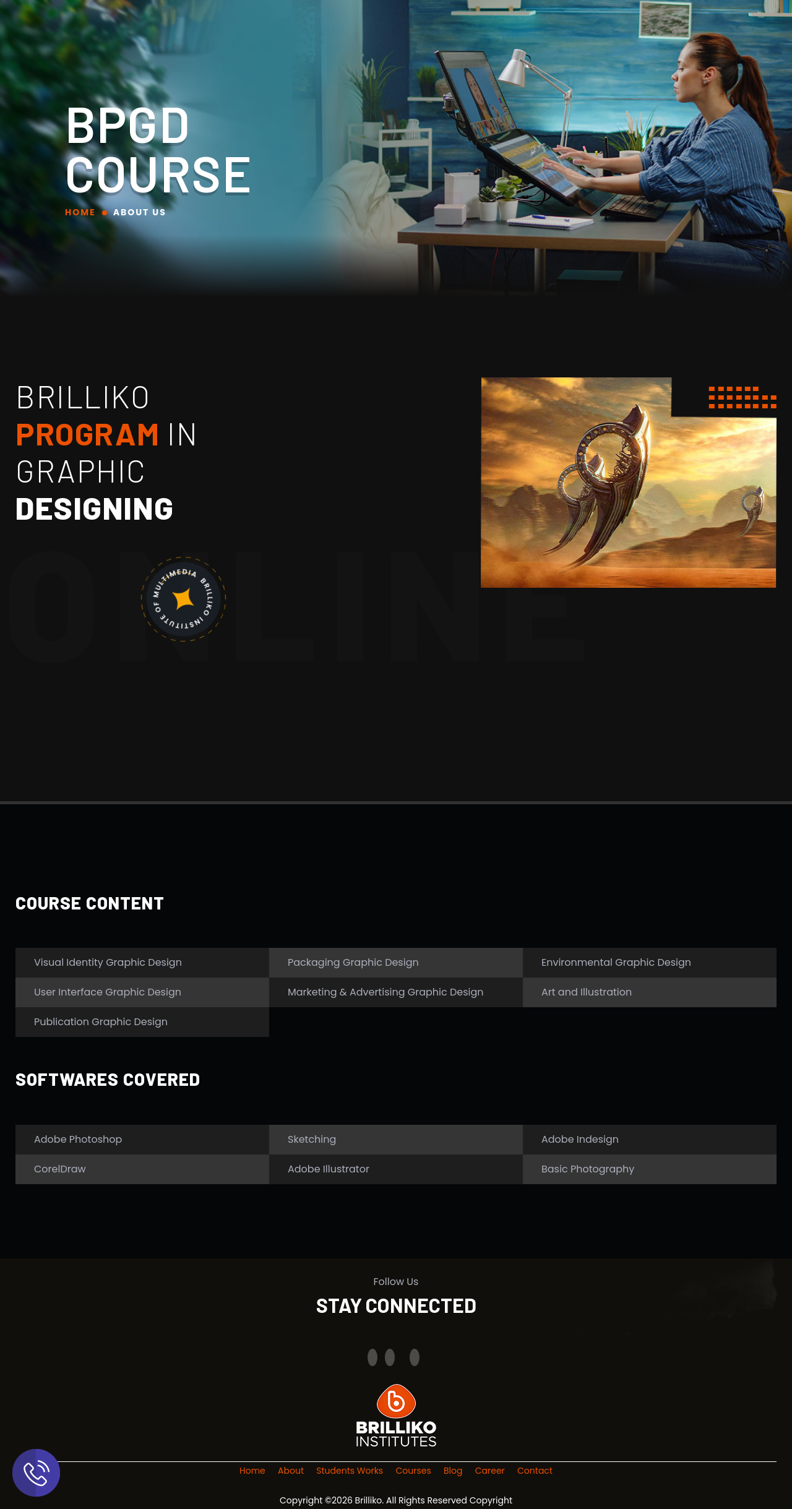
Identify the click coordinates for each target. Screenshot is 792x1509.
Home (80, 212)
